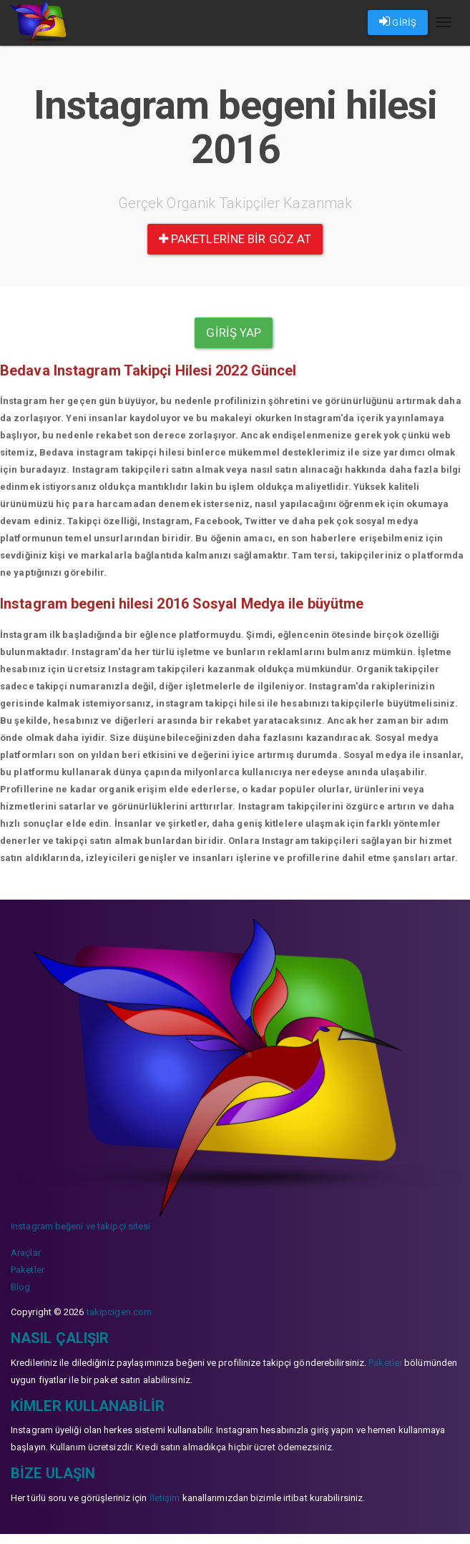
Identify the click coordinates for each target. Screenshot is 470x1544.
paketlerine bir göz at (235, 239)
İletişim (165, 1498)
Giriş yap (233, 332)
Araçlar (26, 1252)
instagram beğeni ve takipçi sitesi (80, 1226)
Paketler (27, 1269)
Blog (20, 1287)
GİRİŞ (397, 21)
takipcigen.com (119, 1312)
